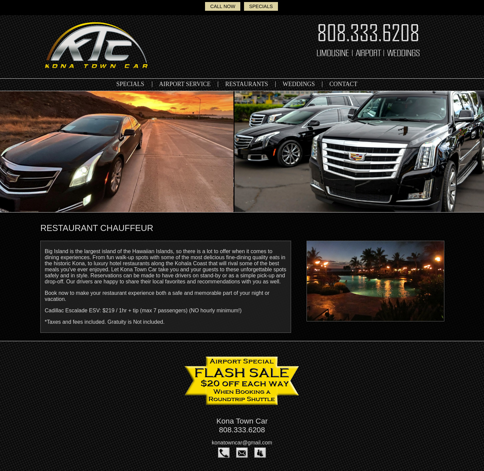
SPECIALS (261, 6)
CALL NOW (222, 6)
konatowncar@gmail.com (242, 442)
